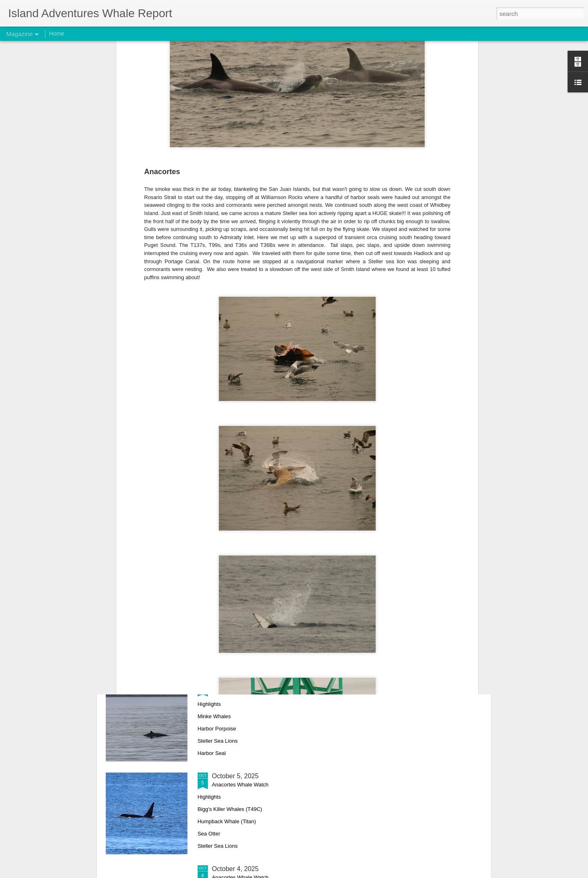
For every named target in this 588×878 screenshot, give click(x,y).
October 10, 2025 (237, 590)
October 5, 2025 (235, 776)
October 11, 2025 (237, 497)
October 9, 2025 (235, 683)
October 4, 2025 (235, 868)
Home (56, 33)
